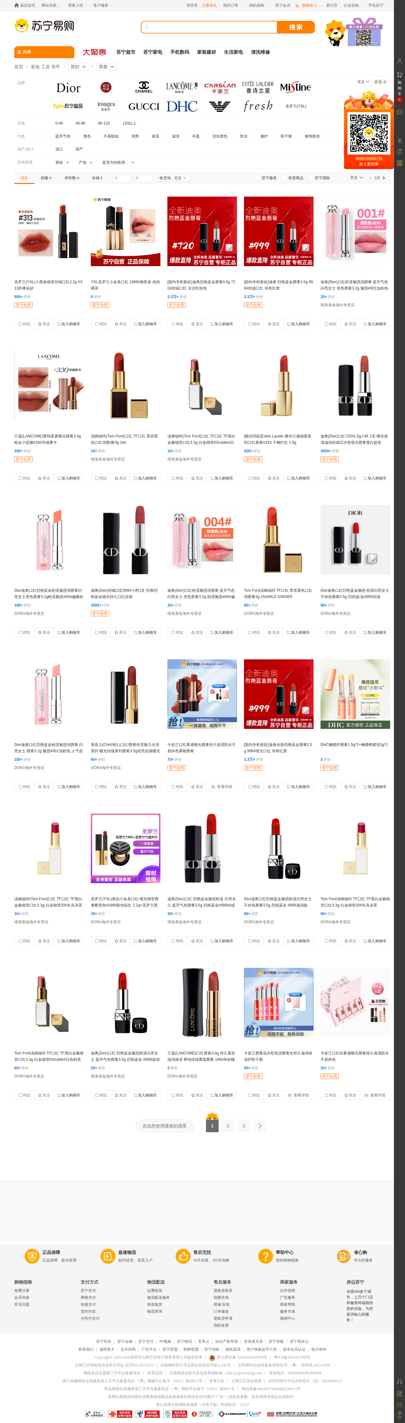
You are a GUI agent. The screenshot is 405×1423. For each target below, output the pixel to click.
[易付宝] (332, 5)
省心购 (360, 1252)
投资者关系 (253, 1341)
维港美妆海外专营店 (338, 305)
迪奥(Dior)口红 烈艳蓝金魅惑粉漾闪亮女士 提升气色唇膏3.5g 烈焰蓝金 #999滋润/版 (125, 1059)
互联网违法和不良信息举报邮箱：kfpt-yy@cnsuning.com (215, 1373)
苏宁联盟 (170, 1349)
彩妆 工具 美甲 (45, 66)
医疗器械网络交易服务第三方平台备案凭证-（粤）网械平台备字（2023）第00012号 (132, 1381)
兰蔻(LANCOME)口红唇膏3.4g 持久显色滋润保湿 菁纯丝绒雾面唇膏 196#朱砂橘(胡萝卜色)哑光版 (201, 1059)
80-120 (104, 123)
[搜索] (213, 27)
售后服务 (222, 1282)
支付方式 (89, 1282)
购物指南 (23, 1282)
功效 (21, 136)
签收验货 (154, 1304)
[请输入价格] (122, 178)
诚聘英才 (107, 1349)
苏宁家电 (152, 52)
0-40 (59, 123)
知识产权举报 (226, 1341)
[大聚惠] (95, 52)
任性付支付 (90, 1318)
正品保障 (51, 1252)
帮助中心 (285, 1252)
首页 (18, 66)
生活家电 (233, 52)
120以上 (129, 123)
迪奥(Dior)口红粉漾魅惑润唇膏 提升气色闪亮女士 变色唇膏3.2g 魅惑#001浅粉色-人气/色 (355, 288)
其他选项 (25, 162)
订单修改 (221, 1311)
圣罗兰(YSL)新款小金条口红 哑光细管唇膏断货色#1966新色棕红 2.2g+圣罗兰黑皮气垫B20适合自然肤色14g (125, 905)
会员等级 (21, 1297)
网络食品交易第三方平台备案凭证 (112, 1373)
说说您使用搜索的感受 (164, 1125)
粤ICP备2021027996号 (292, 1357)
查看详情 (221, 787)
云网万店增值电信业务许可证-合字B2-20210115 (114, 1365)
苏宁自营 (23, 305)
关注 (44, 324)
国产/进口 (25, 149)
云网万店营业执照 (246, 1381)
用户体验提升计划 (261, 1349)
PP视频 (165, 1341)
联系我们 (86, 1349)
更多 (363, 82)
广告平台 (149, 1349)
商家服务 (289, 1282)
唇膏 (103, 66)
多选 (380, 82)
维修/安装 (222, 1304)
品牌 (21, 83)
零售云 (203, 1341)
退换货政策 (223, 1290)
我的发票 (221, 1325)
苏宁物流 (184, 1341)
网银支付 (88, 1297)
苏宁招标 (212, 1349)
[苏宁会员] (283, 5)
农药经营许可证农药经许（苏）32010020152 (305, 1381)
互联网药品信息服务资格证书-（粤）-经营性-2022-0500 (284, 1365)
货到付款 (88, 1311)
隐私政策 (233, 1349)
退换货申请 (223, 1318)
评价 (22, 297)
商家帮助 (287, 1304)
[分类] (44, 52)
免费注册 (21, 1290)
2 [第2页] (228, 1124)
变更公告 (216, 1381)
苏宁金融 (125, 1341)
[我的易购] (259, 5)
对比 (24, 324)
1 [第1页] (212, 1124)
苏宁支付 (88, 1290)
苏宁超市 (125, 52)
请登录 (192, 5)
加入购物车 (68, 324)
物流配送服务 (158, 1297)
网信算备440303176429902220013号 (271, 1389)
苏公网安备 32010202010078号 (238, 1357)
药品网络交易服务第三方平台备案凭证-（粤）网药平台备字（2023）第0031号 (169, 1389)
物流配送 (156, 1282)
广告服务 (287, 1297)
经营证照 (155, 1373)
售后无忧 (202, 1252)
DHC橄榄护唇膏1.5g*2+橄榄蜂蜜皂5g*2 (354, 744)
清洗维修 (260, 52)
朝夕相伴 (319, 1349)
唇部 (75, 66)
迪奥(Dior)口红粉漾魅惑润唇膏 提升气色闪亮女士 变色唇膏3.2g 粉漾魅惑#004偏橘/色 (201, 596)
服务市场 (287, 1311)
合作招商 (287, 1290)
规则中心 (287, 1318)
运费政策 (154, 1290)
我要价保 (221, 1297)
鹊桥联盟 (191, 1349)
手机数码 (179, 52)
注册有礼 (209, 5)
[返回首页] (26, 5)
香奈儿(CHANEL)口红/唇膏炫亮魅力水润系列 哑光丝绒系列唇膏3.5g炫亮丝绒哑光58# (125, 751)
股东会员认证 (294, 1349)
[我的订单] (233, 5)
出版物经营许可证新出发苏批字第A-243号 (195, 1365)
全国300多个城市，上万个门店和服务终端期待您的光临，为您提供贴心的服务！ (359, 1305)
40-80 (80, 123)
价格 (21, 123)
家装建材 (206, 52)
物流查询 (154, 1311)
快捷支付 (88, 1304)
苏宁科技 (103, 1341)
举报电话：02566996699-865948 (295, 1373)
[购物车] (308, 5)
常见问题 (21, 1304)
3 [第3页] (244, 1124)
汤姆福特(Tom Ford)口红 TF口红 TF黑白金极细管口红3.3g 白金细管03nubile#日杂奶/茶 (201, 442)
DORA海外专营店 (29, 613)
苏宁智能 (276, 1341)
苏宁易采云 (299, 1341)
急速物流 (127, 1252)
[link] (24, 178)
